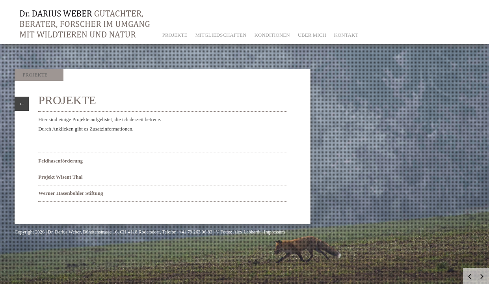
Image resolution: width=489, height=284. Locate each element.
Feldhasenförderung (60, 161)
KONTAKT (346, 35)
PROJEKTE (175, 35)
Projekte (35, 75)
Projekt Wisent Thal (60, 177)
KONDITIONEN (272, 35)
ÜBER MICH (312, 35)
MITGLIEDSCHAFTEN (220, 35)
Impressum (274, 232)
